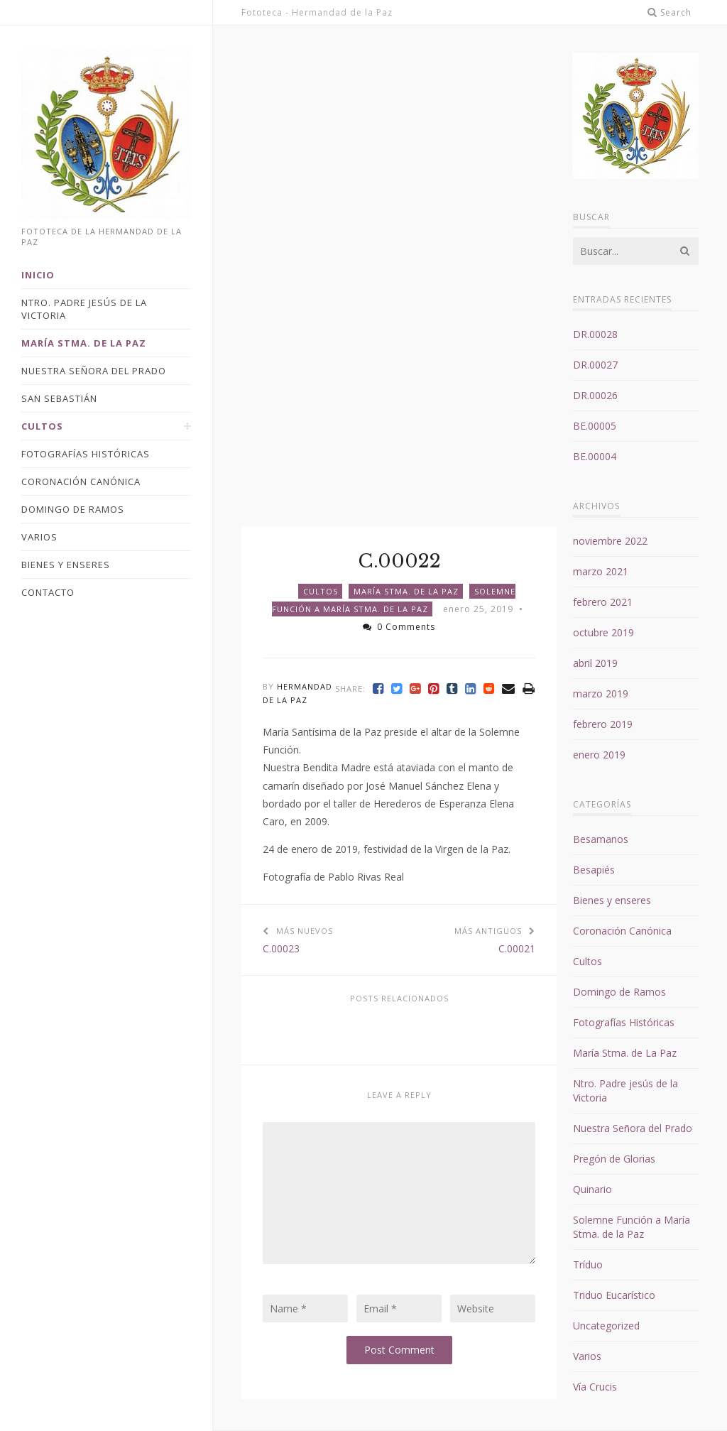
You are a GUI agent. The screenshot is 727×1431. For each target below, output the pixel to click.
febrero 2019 (603, 724)
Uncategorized (606, 1325)
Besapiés (594, 869)
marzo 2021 (600, 571)
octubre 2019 (603, 632)
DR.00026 (595, 395)
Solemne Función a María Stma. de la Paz (631, 1227)
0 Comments (399, 627)
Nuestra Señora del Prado (632, 1128)
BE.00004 (594, 456)
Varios (587, 1356)
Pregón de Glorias (614, 1158)
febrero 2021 (603, 602)
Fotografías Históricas (623, 1022)
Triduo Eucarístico (614, 1295)
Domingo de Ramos (619, 992)
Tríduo (588, 1264)
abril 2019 (595, 663)
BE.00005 (594, 425)
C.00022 (399, 561)
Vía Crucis (595, 1386)
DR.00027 (595, 364)
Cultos (320, 591)
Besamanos (600, 839)
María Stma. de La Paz (406, 591)
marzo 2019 (600, 693)
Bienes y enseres (612, 900)
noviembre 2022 (610, 541)
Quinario (592, 1189)
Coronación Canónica (622, 930)
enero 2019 (599, 754)
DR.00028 (595, 334)
